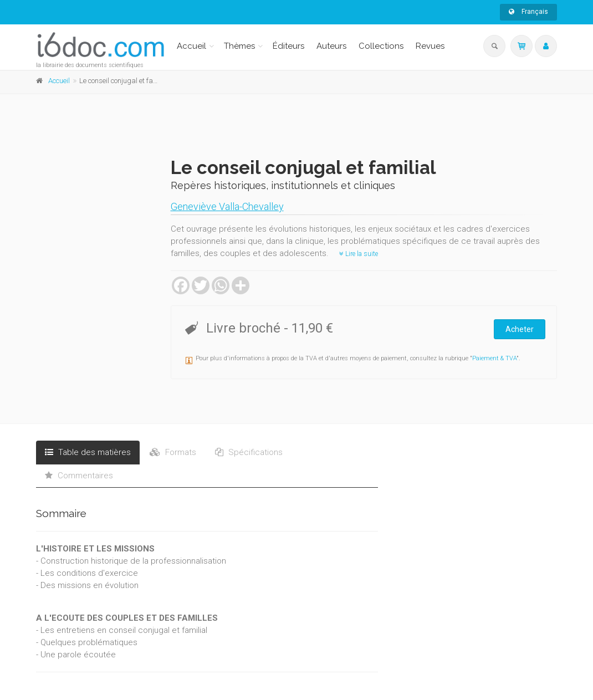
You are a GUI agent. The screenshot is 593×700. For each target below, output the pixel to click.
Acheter (519, 329)
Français (528, 12)
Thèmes (239, 46)
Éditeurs (288, 46)
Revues (430, 46)
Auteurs (331, 46)
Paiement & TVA (494, 358)
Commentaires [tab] (79, 476)
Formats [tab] (173, 452)
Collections (381, 46)
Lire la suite (358, 254)
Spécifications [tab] (249, 452)
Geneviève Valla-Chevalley (227, 206)
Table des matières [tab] (88, 452)
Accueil (191, 46)
